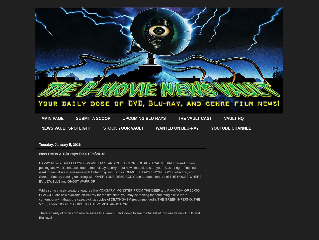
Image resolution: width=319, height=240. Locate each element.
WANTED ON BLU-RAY (177, 128)
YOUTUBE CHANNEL (231, 128)
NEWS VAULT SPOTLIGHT (66, 128)
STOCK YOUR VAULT (123, 128)
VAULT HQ (234, 118)
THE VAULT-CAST (195, 118)
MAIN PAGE (52, 118)
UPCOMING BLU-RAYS (144, 118)
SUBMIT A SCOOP (93, 118)
